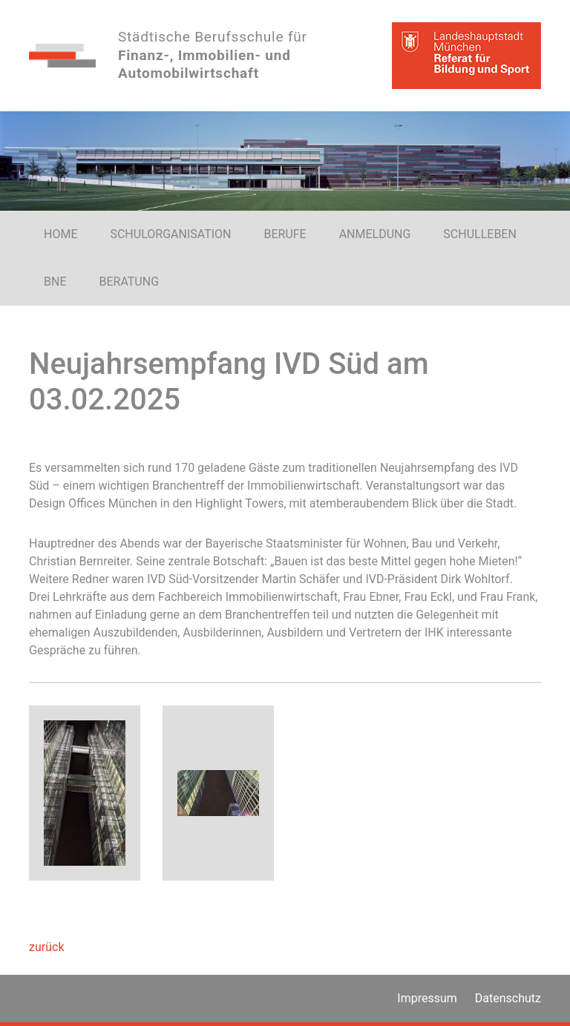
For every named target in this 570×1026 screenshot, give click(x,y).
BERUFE (284, 234)
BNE (55, 281)
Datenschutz (508, 998)
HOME (60, 234)
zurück (46, 947)
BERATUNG (129, 281)
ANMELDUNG (375, 234)
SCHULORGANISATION (170, 234)
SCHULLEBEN (480, 234)
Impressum (427, 998)
